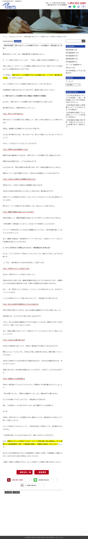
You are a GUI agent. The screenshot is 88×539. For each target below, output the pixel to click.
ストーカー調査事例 (72, 64)
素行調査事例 (70, 56)
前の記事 (8, 492)
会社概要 (60, 519)
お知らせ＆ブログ (45, 510)
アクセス (60, 522)
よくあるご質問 (62, 510)
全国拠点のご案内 (63, 525)
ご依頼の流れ (43, 525)
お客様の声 (61, 507)
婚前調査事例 (70, 58)
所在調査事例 (70, 61)
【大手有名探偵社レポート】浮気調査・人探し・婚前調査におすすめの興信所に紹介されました (75, 98)
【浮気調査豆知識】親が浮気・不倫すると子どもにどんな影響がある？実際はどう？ (75, 123)
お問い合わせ (61, 528)
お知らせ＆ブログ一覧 (15, 36)
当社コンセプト (62, 513)
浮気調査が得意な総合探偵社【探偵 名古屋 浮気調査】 (40, 537)
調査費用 (42, 472)
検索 (83, 41)
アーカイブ (69, 81)
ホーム (5, 36)
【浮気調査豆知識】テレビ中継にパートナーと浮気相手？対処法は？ (75, 114)
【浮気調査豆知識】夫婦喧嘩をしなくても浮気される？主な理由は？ (75, 107)
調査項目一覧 (25, 472)
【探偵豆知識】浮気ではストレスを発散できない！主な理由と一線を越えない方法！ (45, 36)
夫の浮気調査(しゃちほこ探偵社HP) (75, 71)
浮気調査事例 (70, 53)
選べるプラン (43, 522)
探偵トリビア (61, 516)
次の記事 (16, 492)
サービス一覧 (43, 516)
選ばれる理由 (43, 513)
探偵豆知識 (69, 50)
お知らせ (69, 67)
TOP (41, 507)
